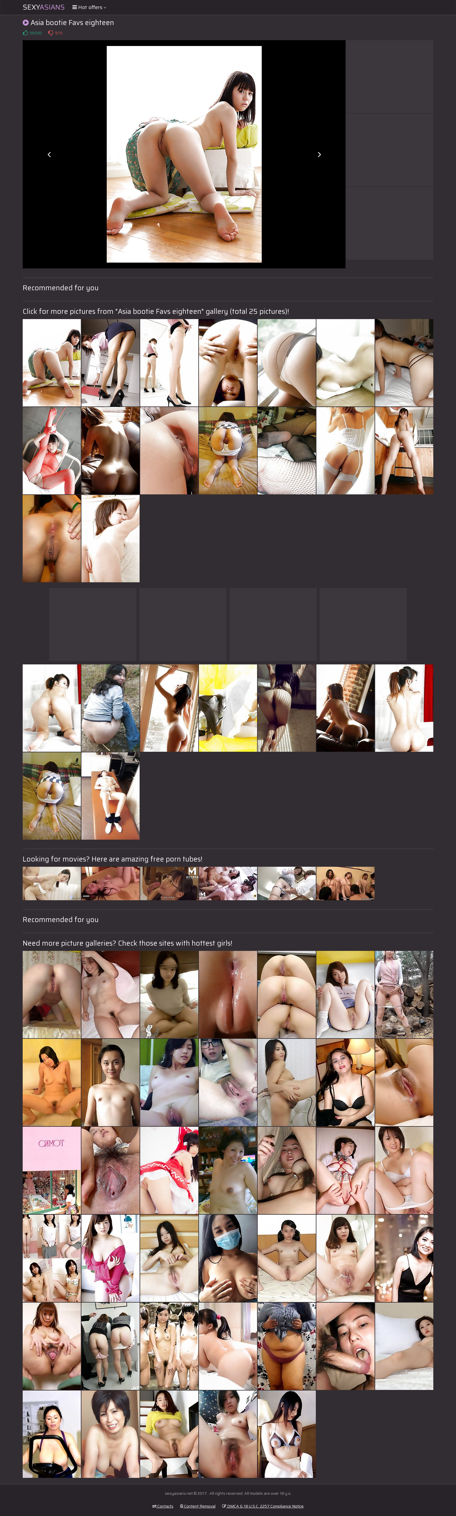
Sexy (44, 7)
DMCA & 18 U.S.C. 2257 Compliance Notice (263, 1506)
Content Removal (197, 1506)
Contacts (162, 1506)
